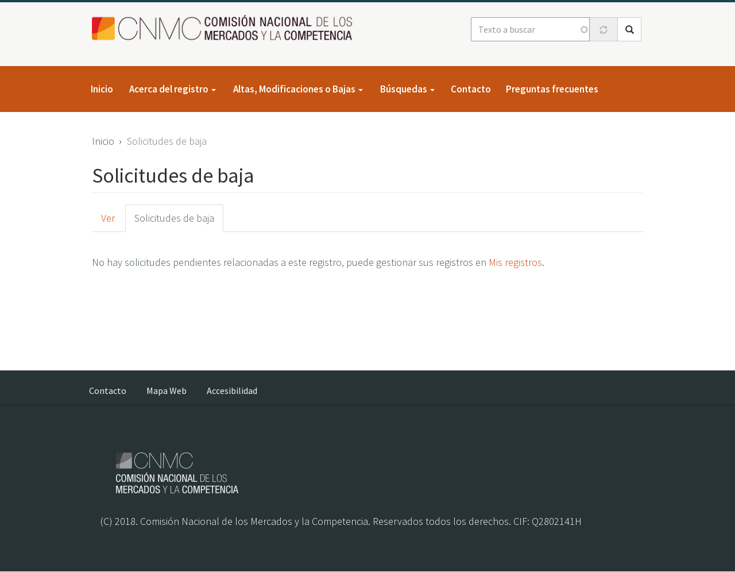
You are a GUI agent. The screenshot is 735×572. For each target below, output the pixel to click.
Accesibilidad (232, 390)
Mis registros (515, 262)
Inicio (102, 89)
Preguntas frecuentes (552, 89)
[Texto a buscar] (530, 29)
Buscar (629, 30)
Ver (108, 218)
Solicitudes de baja (174, 218)
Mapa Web (166, 390)
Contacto (471, 89)
